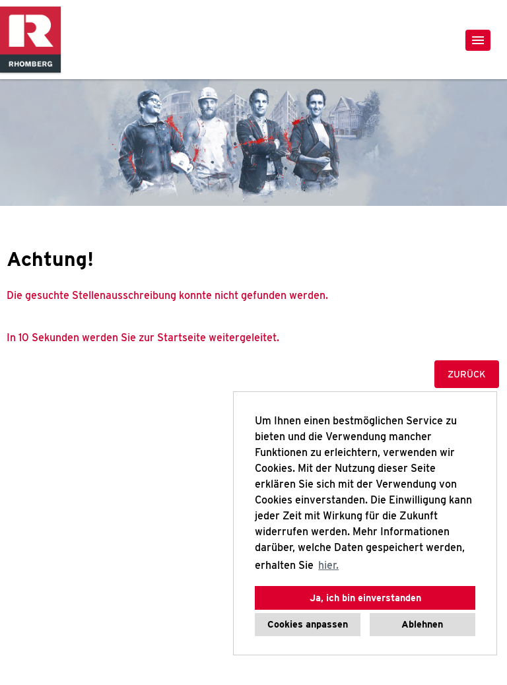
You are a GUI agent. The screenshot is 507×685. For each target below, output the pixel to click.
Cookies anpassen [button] (307, 624)
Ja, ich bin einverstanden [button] (365, 597)
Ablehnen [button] (422, 624)
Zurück (467, 374)
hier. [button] (328, 565)
